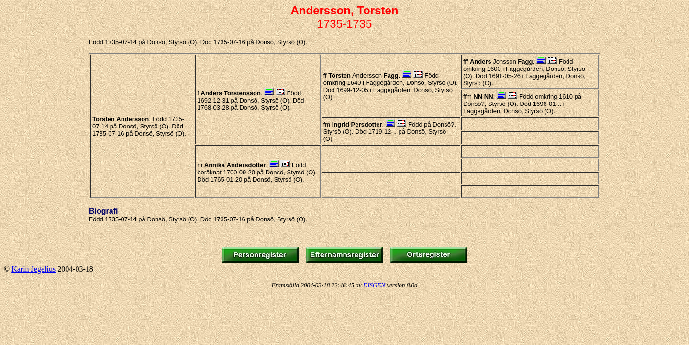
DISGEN (374, 284)
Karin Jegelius (33, 269)
